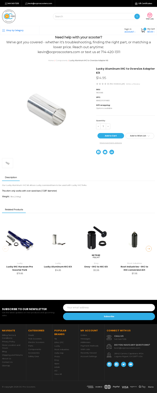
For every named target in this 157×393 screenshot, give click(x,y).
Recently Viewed (88, 353)
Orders (84, 335)
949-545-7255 (12, 3)
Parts (30, 346)
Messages (85, 338)
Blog (4, 351)
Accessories (33, 353)
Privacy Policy (8, 341)
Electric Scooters (36, 342)
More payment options (111, 143)
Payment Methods (89, 346)
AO (55, 370)
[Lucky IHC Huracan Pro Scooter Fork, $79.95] (19, 240)
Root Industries (61, 349)
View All (58, 374)
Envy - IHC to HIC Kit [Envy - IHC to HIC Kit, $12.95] (96, 266)
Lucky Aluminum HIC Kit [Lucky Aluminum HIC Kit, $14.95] (58, 266)
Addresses (85, 342)
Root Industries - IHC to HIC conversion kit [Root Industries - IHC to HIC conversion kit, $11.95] (134, 268)
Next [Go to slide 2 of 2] (149, 249)
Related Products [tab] (14, 209)
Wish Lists (150, 16)
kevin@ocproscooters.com (38, 3)
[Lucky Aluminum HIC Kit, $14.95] (58, 240)
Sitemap (6, 365)
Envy (56, 360)
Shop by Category (12, 30)
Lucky (57, 346)
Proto (57, 356)
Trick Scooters (34, 338)
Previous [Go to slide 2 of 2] (5, 249)
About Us (6, 358)
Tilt (55, 339)
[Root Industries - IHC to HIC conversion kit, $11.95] (134, 240)
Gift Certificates (143, 3)
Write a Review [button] (133, 84)
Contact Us (7, 362)
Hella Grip (59, 353)
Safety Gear (33, 356)
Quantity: (100, 120)
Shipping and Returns (12, 355)
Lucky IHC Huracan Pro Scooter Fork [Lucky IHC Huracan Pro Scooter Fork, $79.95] (19, 268)
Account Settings (89, 356)
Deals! (31, 335)
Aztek (57, 367)
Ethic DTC (59, 342)
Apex (56, 363)
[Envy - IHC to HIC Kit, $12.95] (96, 240)
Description (11, 177)
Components (34, 349)
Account (129, 30)
